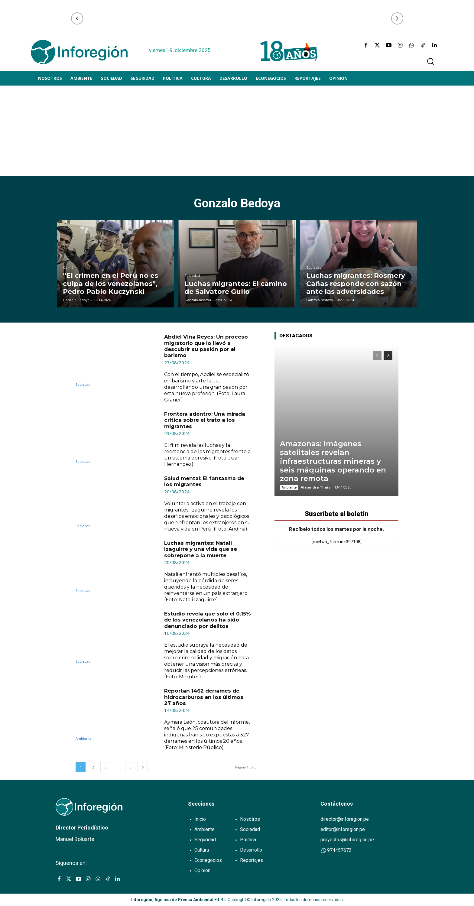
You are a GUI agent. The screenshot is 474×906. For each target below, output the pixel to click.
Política (248, 840)
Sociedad (192, 276)
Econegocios (208, 860)
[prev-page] (377, 355)
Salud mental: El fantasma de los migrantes (204, 481)
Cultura (201, 850)
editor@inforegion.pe (342, 829)
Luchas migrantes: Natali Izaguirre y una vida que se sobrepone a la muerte (200, 549)
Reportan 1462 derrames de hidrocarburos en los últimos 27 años (203, 697)
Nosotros (250, 819)
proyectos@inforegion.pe (347, 840)
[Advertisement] (237, 131)
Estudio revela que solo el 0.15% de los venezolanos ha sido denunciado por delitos (207, 620)
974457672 (336, 850)
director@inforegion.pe (344, 819)
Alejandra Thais (315, 487)
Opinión (69, 268)
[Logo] (79, 52)
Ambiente (84, 738)
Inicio (200, 819)
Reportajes (251, 860)
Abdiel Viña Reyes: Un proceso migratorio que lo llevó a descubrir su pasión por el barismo (206, 346)
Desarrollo (251, 850)
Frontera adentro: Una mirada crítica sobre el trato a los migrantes (204, 420)
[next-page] (143, 767)
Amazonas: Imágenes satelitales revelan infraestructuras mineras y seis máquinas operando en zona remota (333, 461)
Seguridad (205, 840)
